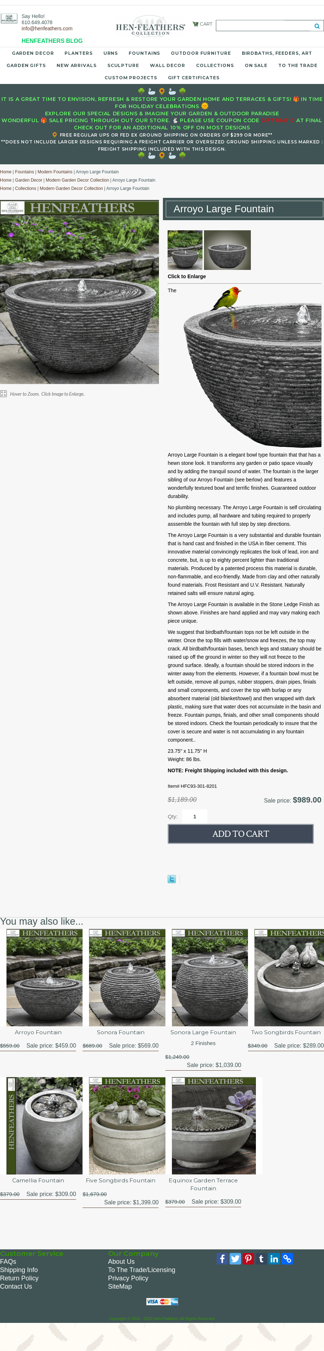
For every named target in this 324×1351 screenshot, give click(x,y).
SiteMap (120, 1286)
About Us (121, 1262)
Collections (215, 65)
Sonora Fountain (121, 1032)
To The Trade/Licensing (142, 1270)
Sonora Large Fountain (203, 1032)
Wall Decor (167, 65)
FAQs (8, 1262)
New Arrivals (77, 65)
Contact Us (16, 1286)
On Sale (256, 65)
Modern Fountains (54, 171)
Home (6, 171)
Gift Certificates (193, 77)
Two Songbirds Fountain (285, 1032)
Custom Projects (131, 77)
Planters (78, 53)
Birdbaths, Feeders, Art (277, 53)
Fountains (144, 53)
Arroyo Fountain (38, 1032)
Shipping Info (19, 1270)
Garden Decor (33, 53)
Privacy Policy (128, 1278)
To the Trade (298, 65)
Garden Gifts (26, 65)
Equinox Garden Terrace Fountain (203, 1184)
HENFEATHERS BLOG (52, 41)
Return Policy (19, 1278)
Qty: (173, 816)
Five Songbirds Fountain (121, 1180)
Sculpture (123, 65)
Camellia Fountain (38, 1180)
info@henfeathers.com (47, 28)
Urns (110, 53)
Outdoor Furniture (201, 53)
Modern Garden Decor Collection (77, 180)
